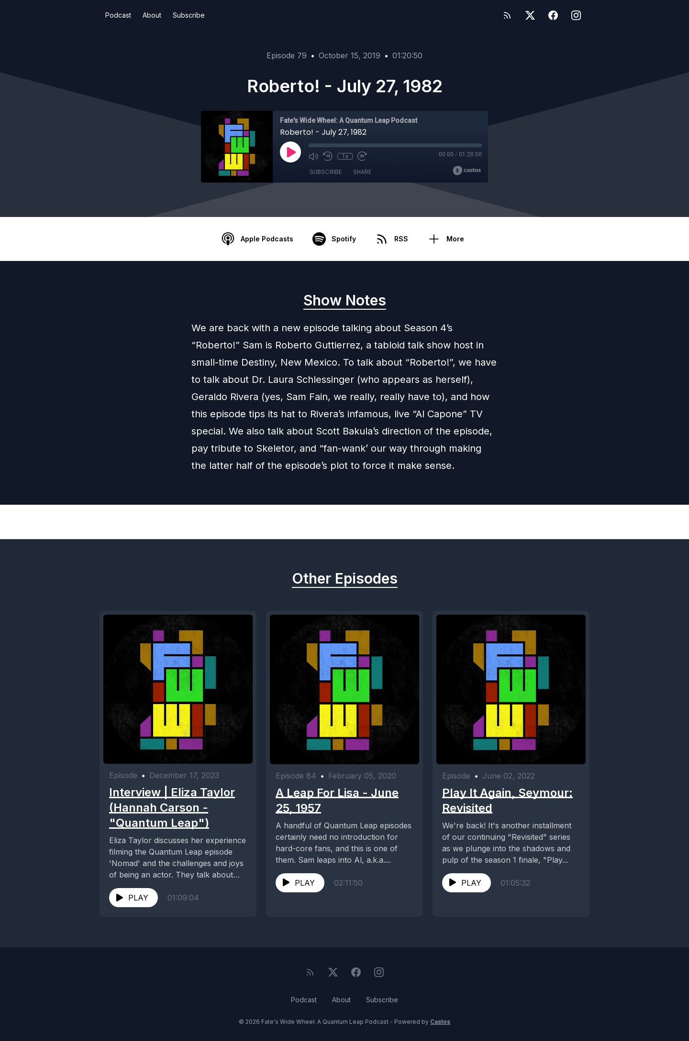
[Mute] (313, 156)
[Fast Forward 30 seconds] (362, 156)
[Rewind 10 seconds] (328, 156)
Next (547, 522)
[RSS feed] (507, 15)
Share (362, 172)
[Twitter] (530, 15)
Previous (149, 522)
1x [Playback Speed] (345, 156)
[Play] (290, 152)
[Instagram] (576, 15)
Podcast (118, 15)
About (152, 15)
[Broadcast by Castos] (467, 170)
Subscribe (189, 15)
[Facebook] (553, 15)
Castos (440, 1021)
